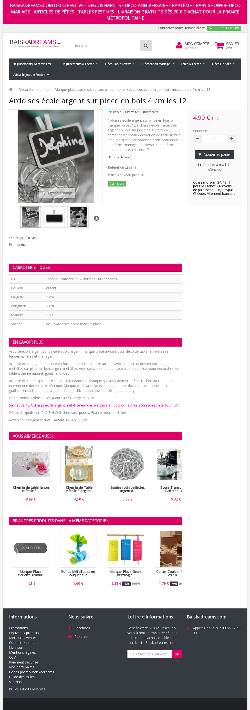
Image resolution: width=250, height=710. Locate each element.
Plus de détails (119, 157)
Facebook (82, 628)
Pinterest (150, 112)
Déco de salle (221, 64)
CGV (12, 657)
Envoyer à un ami (25, 238)
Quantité (200, 130)
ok (177, 654)
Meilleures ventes (23, 637)
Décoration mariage (156, 64)
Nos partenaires (21, 667)
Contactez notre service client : (182, 28)
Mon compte (196, 44)
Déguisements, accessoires (32, 64)
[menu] (179, 45)
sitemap (15, 681)
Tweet (115, 112)
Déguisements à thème (78, 64)
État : (112, 175)
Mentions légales (22, 652)
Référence (116, 167)
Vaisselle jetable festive (29, 75)
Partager (132, 112)
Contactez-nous (21, 642)
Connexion (191, 47)
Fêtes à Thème (191, 64)
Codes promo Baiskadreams (31, 672)
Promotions (18, 628)
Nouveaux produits (24, 632)
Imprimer (20, 244)
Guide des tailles (22, 677)
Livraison (16, 647)
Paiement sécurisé (23, 662)
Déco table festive (118, 64)
